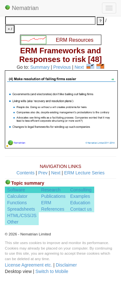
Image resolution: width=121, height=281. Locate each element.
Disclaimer (66, 265)
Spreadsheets (21, 209)
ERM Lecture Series (84, 172)
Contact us (81, 209)
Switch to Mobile (51, 271)
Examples (80, 196)
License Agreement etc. (28, 265)
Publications (53, 196)
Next (79, 67)
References (53, 209)
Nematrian (22, 8)
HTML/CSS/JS (21, 215)
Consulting (80, 189)
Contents (25, 172)
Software (16, 189)
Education (80, 202)
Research (51, 189)
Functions (17, 202)
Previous (62, 67)
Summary (40, 67)
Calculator (17, 196)
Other (12, 221)
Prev (42, 172)
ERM (46, 202)
